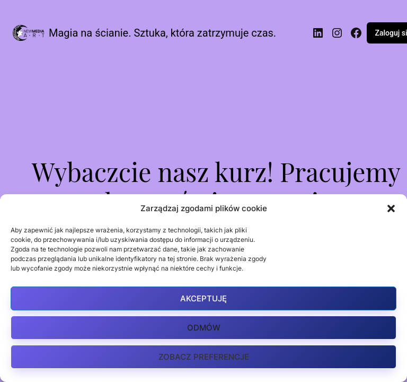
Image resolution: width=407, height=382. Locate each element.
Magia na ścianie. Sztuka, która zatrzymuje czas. (162, 33)
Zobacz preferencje (203, 357)
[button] (391, 208)
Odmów (203, 328)
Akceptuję (203, 298)
